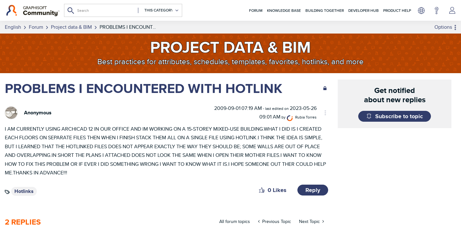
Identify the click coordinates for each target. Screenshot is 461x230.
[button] (262, 188)
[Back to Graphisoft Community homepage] (33, 11)
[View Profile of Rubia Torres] (317, 115)
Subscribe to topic (399, 116)
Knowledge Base (284, 10)
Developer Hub (363, 10)
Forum (256, 10)
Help (436, 10)
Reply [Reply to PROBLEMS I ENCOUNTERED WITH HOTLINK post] (312, 188)
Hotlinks (24, 189)
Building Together (324, 10)
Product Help (397, 10)
